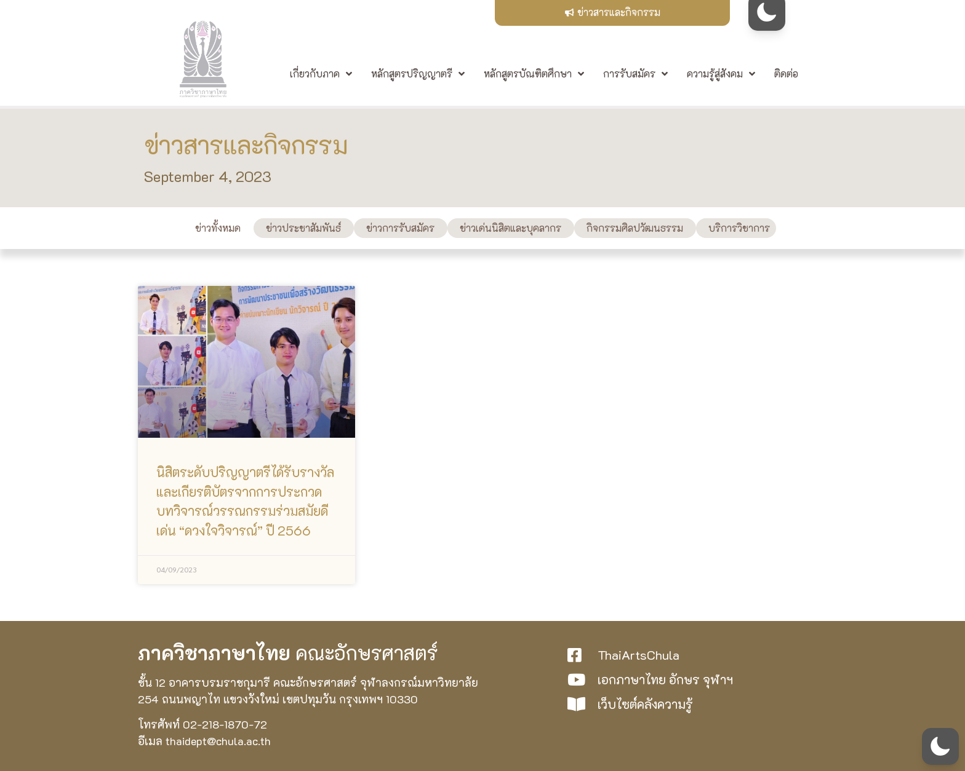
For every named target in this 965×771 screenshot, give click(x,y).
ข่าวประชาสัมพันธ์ (303, 227)
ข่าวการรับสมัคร (400, 227)
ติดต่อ (786, 74)
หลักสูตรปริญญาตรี (418, 76)
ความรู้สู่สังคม (721, 76)
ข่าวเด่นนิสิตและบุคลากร (510, 227)
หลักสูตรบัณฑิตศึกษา (534, 76)
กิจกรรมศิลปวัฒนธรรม (635, 227)
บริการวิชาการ (739, 227)
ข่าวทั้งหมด (218, 227)
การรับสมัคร (635, 76)
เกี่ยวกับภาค (321, 76)
